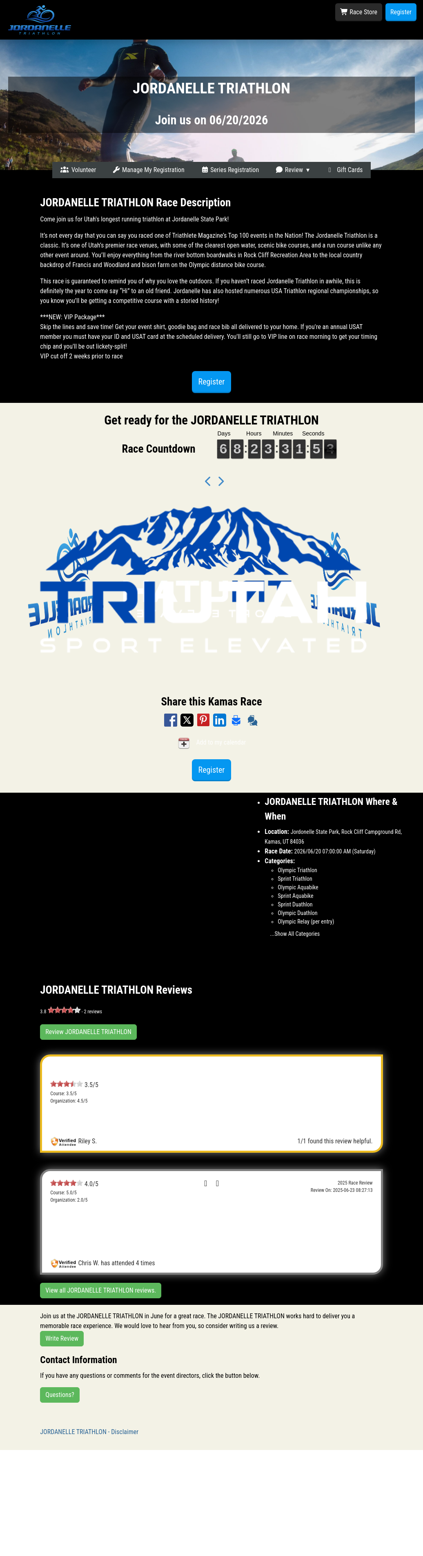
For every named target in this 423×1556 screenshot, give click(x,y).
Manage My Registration (148, 170)
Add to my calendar (211, 742)
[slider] (64, 1010)
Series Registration (230, 170)
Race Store (359, 12)
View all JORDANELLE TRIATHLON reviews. (100, 1290)
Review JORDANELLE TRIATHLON (88, 1032)
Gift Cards (344, 170)
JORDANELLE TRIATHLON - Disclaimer (89, 1432)
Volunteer (78, 170)
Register (401, 12)
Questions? (59, 1395)
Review (289, 170)
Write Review (61, 1338)
